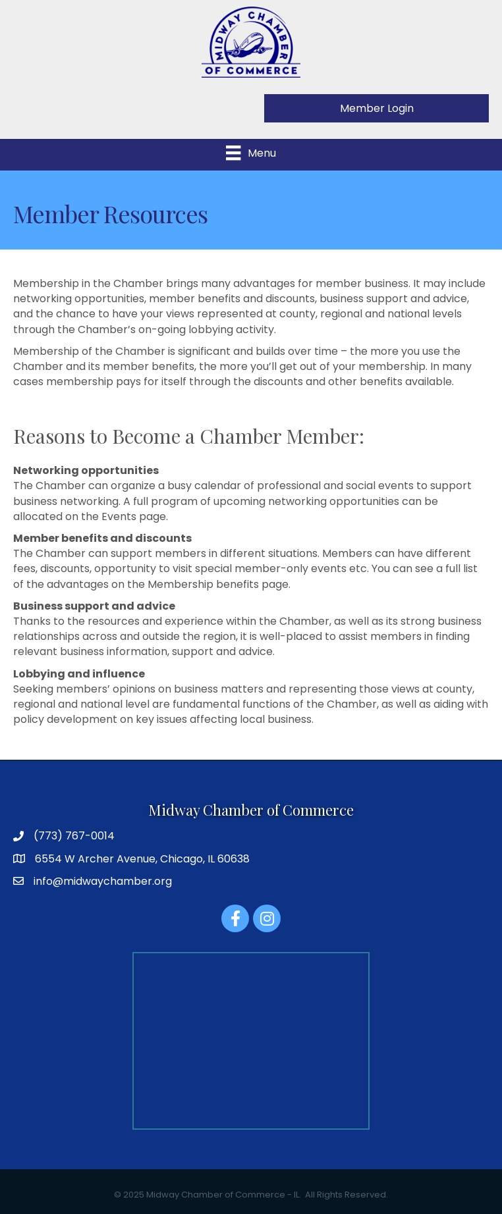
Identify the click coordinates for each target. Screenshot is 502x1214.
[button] (376, 108)
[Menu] (251, 153)
